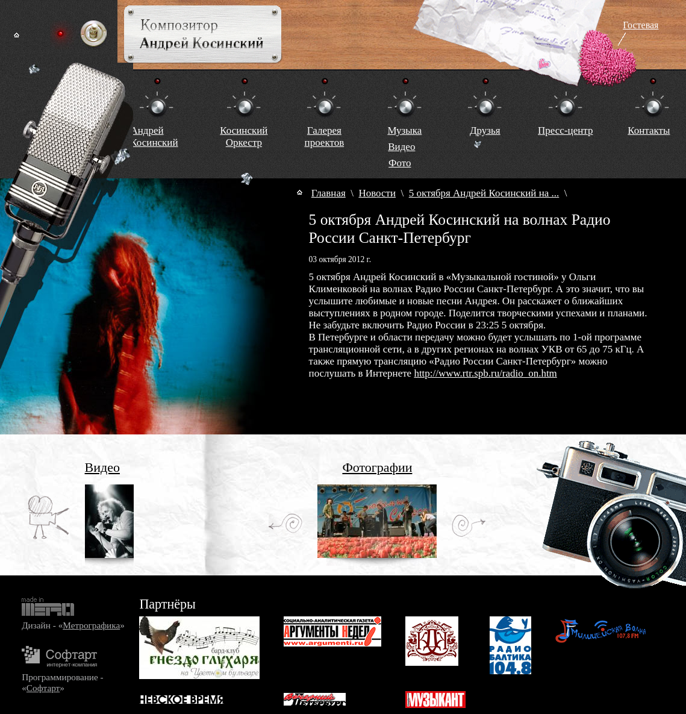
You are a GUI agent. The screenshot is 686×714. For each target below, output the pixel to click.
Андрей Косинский (154, 136)
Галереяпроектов (325, 136)
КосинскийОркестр (243, 136)
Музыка (404, 130)
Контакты (649, 130)
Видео (401, 146)
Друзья (485, 130)
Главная (328, 193)
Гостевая (640, 25)
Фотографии (377, 467)
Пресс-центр (565, 130)
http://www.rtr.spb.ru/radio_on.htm (485, 373)
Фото (399, 163)
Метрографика (91, 625)
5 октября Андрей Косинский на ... (484, 193)
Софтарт (43, 688)
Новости (377, 193)
